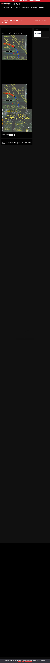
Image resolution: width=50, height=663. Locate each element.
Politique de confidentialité (28, 661)
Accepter (20, 661)
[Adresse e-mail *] (25, 331)
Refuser (23, 661)
